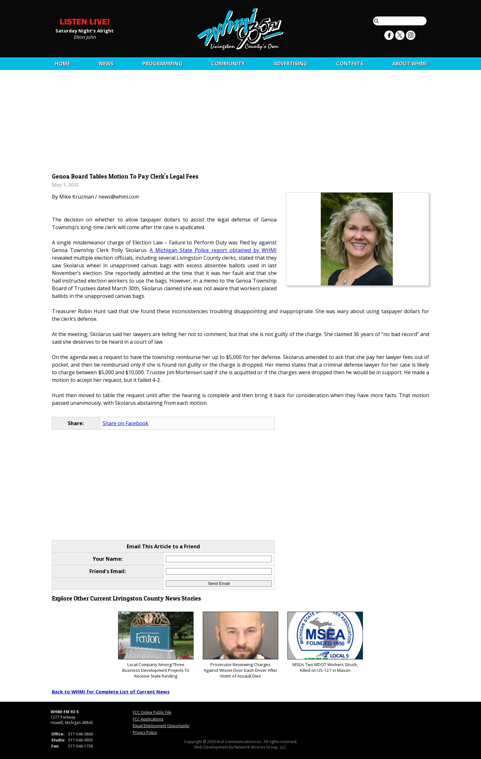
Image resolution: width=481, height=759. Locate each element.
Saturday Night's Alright (84, 30)
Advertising (290, 63)
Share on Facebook (125, 423)
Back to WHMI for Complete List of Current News (111, 691)
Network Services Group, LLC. (260, 747)
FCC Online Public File (152, 712)
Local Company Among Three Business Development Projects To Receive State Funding (156, 645)
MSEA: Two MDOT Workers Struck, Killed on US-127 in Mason (325, 642)
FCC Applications (148, 719)
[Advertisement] (240, 123)
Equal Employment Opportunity (161, 725)
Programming (162, 63)
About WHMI (409, 63)
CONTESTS (349, 63)
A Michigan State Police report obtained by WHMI (213, 250)
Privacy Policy (145, 732)
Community (228, 63)
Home (62, 63)
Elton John (85, 36)
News (106, 63)
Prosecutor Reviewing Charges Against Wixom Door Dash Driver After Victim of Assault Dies (240, 645)
